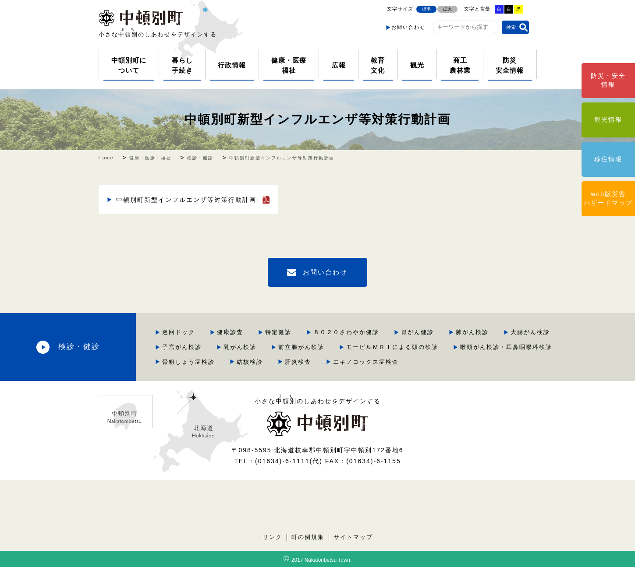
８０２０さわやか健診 (346, 332)
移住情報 (608, 158)
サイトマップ (353, 537)
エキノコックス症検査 (366, 362)
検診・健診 (79, 346)
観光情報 (608, 119)
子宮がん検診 (182, 347)
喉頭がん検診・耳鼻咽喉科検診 (506, 347)
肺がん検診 (472, 332)
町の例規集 (307, 537)
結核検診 (250, 362)
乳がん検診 (239, 347)
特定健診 (278, 332)
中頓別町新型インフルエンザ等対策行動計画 (317, 119)
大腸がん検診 (530, 332)
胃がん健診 (417, 332)
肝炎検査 (298, 362)
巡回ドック (178, 332)
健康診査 (230, 332)
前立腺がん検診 (301, 347)
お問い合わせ (408, 27)
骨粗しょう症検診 (188, 362)
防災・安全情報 (608, 80)
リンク (272, 537)
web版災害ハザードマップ (608, 198)
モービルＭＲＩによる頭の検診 (392, 347)
